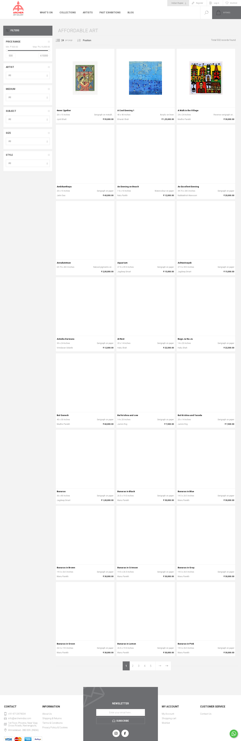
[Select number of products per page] (60, 40)
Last (166, 665)
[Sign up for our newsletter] (120, 712)
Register (199, 3)
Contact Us (205, 714)
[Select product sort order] (89, 40)
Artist (10, 67)
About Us (47, 714)
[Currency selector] (178, 3)
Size (8, 133)
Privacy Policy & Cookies (55, 727)
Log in (216, 3)
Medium (10, 89)
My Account (168, 714)
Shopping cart (169, 718)
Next (159, 665)
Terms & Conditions (52, 723)
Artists (87, 12)
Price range (13, 41)
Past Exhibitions (109, 12)
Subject (11, 111)
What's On (46, 12)
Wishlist (166, 723)
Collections (67, 12)
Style (9, 155)
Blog (130, 12)
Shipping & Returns (52, 718)
